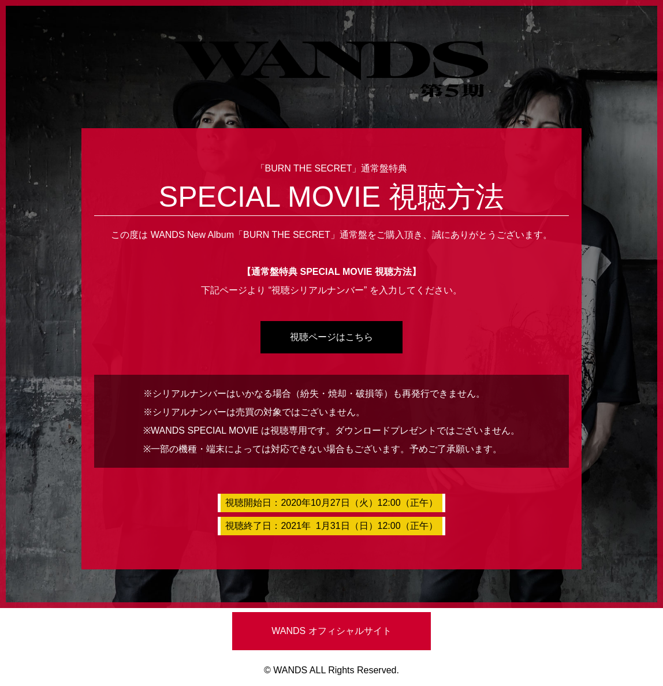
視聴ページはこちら (331, 337)
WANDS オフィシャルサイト (331, 631)
